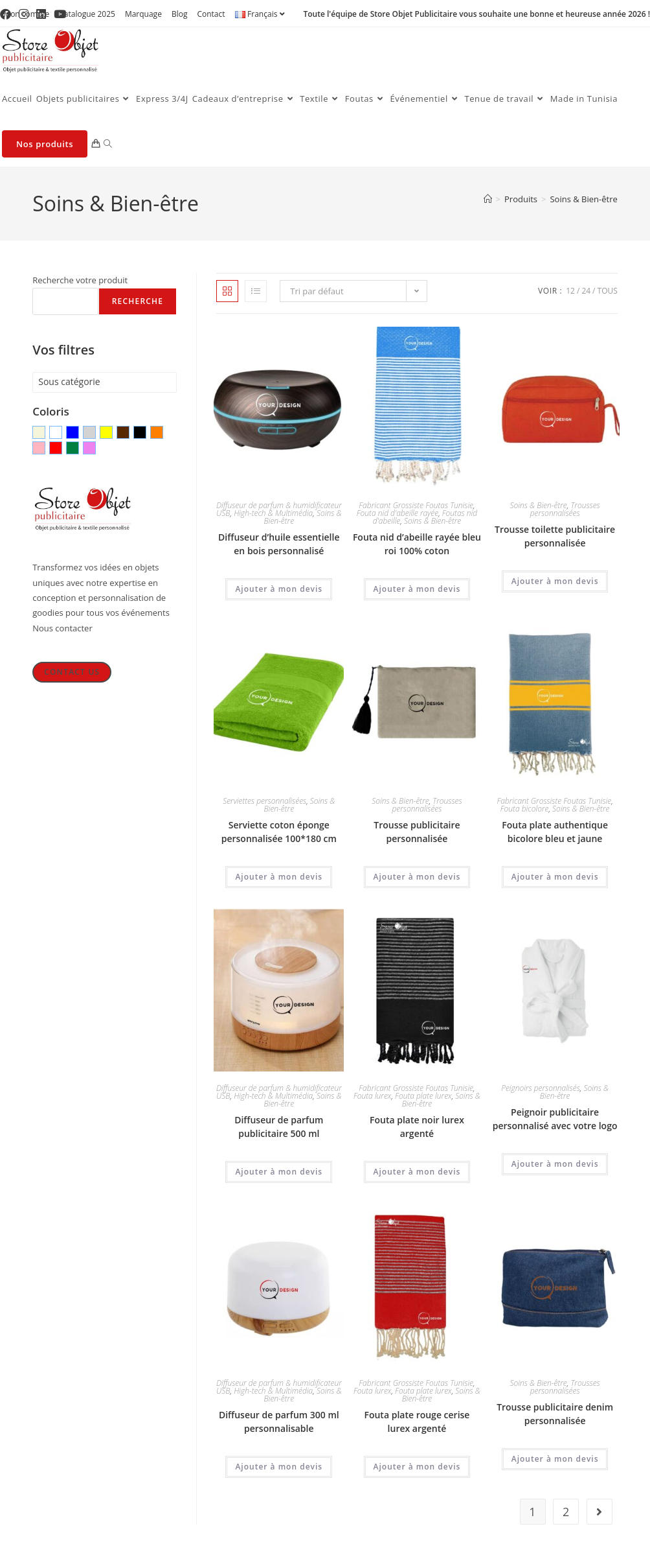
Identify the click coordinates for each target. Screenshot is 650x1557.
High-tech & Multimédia (273, 513)
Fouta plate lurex (423, 1095)
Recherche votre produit (80, 280)
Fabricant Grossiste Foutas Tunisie (416, 505)
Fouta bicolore (524, 808)
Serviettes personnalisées (264, 800)
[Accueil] (488, 199)
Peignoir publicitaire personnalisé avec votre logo (555, 1119)
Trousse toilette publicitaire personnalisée (555, 536)
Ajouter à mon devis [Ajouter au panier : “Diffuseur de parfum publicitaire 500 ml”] (278, 1171)
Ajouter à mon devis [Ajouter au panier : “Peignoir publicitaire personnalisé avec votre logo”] (555, 1163)
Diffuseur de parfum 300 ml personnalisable (279, 1421)
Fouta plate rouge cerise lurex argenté (416, 1421)
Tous (608, 290)
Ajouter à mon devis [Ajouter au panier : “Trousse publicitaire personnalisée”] (417, 876)
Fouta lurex (372, 1095)
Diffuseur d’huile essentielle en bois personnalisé (278, 544)
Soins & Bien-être (583, 199)
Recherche (137, 301)
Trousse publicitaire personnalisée (417, 832)
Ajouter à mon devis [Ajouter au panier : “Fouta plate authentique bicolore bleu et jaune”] (555, 876)
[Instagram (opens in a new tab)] (23, 14)
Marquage (143, 13)
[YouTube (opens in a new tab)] (60, 14)
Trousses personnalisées (565, 509)
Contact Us (72, 671)
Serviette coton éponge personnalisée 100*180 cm (279, 832)
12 (570, 290)
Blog (180, 13)
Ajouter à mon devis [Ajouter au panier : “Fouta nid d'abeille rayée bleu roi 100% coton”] (417, 588)
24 (585, 290)
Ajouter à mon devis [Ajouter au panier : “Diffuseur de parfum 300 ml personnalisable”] (278, 1466)
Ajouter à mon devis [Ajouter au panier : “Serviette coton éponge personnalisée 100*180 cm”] (278, 876)
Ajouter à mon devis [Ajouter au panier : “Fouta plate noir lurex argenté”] (417, 1171)
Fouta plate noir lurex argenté (417, 1127)
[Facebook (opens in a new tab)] (7, 14)
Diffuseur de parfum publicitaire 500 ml (278, 1127)
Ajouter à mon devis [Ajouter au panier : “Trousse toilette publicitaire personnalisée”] (555, 581)
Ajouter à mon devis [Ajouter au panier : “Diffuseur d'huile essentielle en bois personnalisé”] (278, 588)
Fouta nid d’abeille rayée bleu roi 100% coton (417, 544)
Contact (211, 13)
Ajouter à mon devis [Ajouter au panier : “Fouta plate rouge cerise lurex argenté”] (417, 1466)
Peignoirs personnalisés (540, 1088)
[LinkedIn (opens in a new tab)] (41, 14)
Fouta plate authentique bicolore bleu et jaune (555, 832)
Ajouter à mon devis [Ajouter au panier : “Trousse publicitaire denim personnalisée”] (555, 1458)
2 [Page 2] (566, 1511)
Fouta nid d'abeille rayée (397, 513)
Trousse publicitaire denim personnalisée (555, 1414)
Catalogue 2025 (87, 13)
